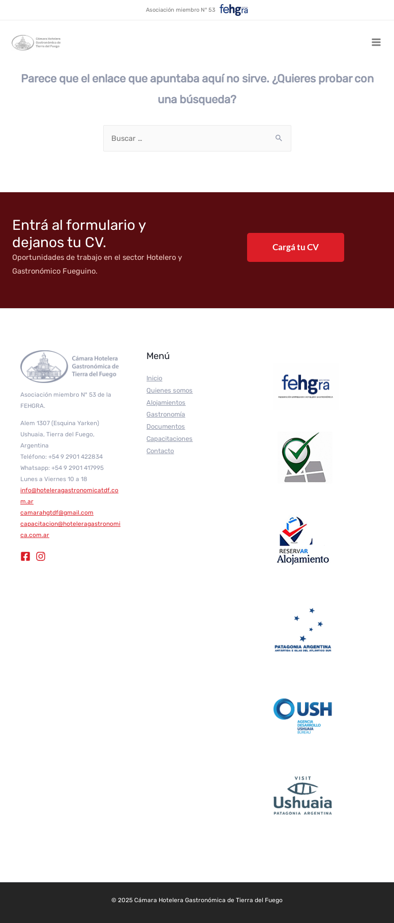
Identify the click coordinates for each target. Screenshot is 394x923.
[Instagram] (41, 556)
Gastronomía (165, 414)
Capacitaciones (169, 438)
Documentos (165, 426)
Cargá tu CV (295, 247)
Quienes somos (169, 390)
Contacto (160, 451)
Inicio (154, 378)
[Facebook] (25, 556)
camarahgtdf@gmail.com (57, 512)
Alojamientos (166, 402)
